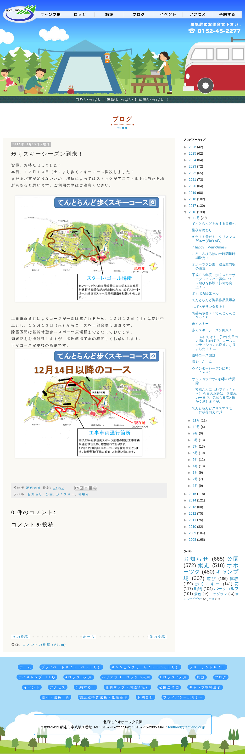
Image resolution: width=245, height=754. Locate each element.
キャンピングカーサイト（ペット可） (145, 667)
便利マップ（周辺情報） (127, 687)
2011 (193, 520)
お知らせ (35, 494)
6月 (196, 453)
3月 (196, 472)
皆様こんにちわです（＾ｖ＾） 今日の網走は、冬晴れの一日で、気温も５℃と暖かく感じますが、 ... (214, 395)
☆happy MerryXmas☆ (210, 247)
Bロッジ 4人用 (173, 677)
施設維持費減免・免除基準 (103, 697)
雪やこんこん (202, 362)
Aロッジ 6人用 (78, 677)
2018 (193, 199)
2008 (193, 539)
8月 (196, 440)
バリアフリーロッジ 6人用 (126, 677)
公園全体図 (169, 687)
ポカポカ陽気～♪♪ (205, 293)
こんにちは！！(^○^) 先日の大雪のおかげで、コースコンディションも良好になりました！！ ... (215, 343)
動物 (198, 588)
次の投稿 (20, 637)
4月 (196, 466)
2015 (193, 494)
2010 (193, 527)
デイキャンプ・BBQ (37, 677)
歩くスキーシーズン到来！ (212, 330)
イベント (32, 687)
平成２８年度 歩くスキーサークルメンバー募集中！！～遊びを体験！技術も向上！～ (214, 281)
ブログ (221, 677)
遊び (212, 578)
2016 (193, 212)
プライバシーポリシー (183, 697)
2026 (193, 147)
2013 (193, 507)
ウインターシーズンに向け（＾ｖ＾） (212, 370)
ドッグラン (218, 594)
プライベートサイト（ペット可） (71, 667)
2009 (193, 533)
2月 (196, 479)
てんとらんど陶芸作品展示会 (213, 300)
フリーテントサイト (207, 667)
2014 (193, 500)
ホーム (89, 637)
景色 (197, 594)
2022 (193, 173)
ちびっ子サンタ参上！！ (210, 307)
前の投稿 (158, 637)
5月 (196, 459)
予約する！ (85, 687)
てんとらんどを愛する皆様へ (213, 223)
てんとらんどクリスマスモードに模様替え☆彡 (213, 410)
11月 (196, 420)
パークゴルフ (226, 588)
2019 (193, 193)
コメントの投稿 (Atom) (44, 645)
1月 (196, 486)
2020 (193, 186)
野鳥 (211, 598)
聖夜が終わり (202, 230)
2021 (193, 179)
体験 (234, 578)
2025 (193, 153)
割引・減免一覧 (56, 697)
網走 (204, 565)
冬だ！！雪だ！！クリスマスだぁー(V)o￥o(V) (213, 239)
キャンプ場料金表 (205, 687)
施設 (201, 677)
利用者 (83, 494)
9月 (196, 433)
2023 (193, 166)
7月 (196, 446)
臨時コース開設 (203, 355)
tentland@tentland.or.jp (186, 727)
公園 (49, 494)
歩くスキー (65, 494)
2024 (193, 160)
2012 (193, 513)
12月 (196, 218)
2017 (193, 206)
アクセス (58, 687)
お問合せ (145, 697)
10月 (196, 427)
